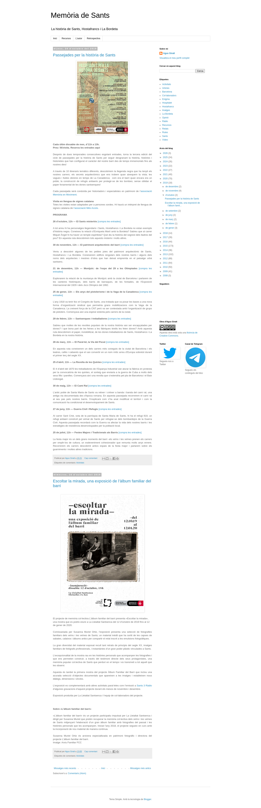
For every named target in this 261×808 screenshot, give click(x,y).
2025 (165, 157)
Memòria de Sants (80, 15)
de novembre (172, 190)
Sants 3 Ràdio (144, 685)
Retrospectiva (93, 38)
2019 (165, 182)
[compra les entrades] (109, 221)
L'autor (79, 38)
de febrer (170, 223)
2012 (165, 258)
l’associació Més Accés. (86, 208)
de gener (170, 228)
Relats (165, 128)
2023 (165, 166)
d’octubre (170, 195)
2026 (165, 153)
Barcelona (167, 91)
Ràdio (165, 121)
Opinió (165, 117)
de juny (169, 215)
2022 (165, 170)
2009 (165, 271)
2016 (165, 241)
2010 (165, 267)
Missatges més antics (140, 768)
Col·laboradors (169, 95)
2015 (165, 246)
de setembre (171, 211)
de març (169, 219)
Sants (165, 136)
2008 (165, 275)
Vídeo (165, 140)
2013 (165, 254)
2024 (165, 161)
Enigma (166, 99)
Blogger (147, 799)
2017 (165, 237)
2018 (165, 233)
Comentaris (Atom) (77, 773)
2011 (165, 263)
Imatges (166, 110)
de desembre (172, 186)
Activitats (80, 463)
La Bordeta (167, 114)
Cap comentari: (91, 458)
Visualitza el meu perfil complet (174, 58)
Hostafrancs (168, 106)
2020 (165, 178)
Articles (165, 88)
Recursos (66, 38)
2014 (165, 250)
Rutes (165, 132)
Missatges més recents (65, 768)
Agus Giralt (169, 53)
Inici (55, 38)
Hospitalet (167, 103)
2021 (165, 174)
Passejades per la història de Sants (84, 55)
